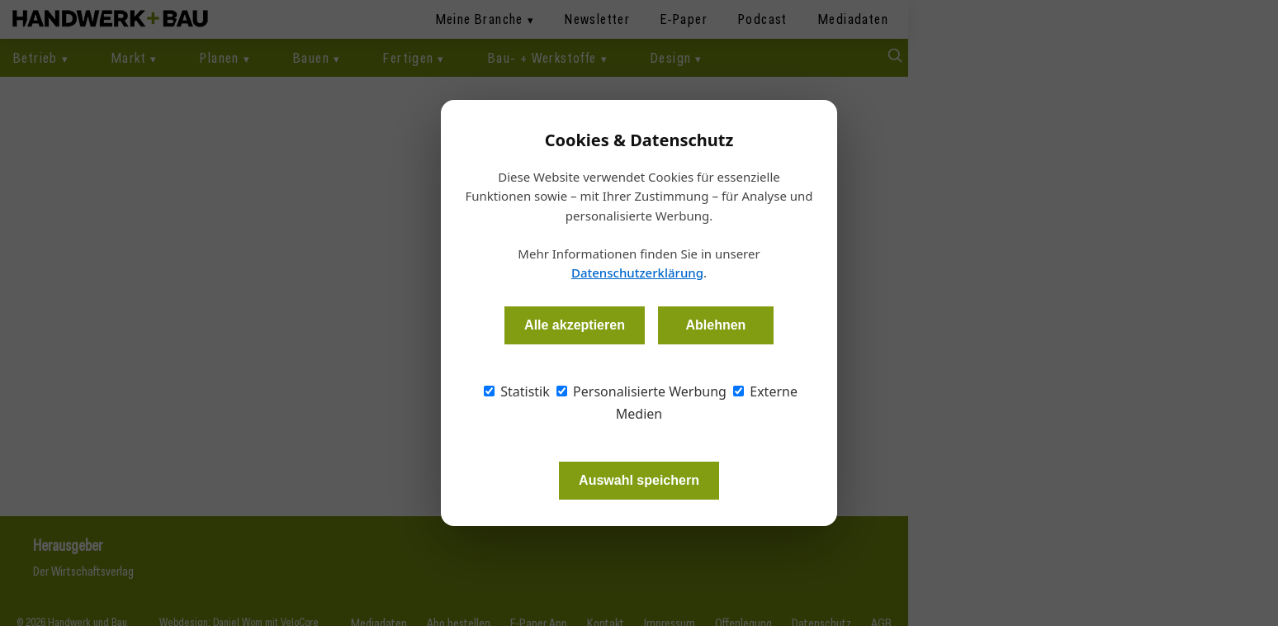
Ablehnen (715, 325)
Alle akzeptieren (574, 325)
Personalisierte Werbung (641, 391)
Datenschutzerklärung (637, 272)
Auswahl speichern (639, 480)
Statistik (517, 391)
